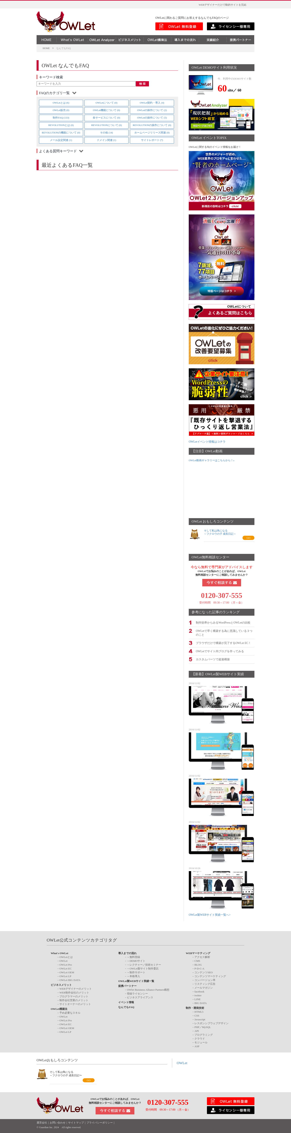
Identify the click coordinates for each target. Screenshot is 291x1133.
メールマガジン (203, 987)
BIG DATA (200, 1002)
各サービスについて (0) (106, 117)
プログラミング (203, 1034)
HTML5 (198, 1011)
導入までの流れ (127, 952)
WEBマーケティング (198, 952)
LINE (197, 998)
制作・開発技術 (195, 1007)
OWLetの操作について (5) (152, 117)
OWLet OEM (66, 971)
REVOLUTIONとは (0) (61, 125)
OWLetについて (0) (106, 102)
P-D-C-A (199, 968)
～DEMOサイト (136, 960)
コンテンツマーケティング (210, 975)
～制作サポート (136, 971)
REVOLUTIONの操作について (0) (152, 125)
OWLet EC (65, 968)
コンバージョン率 (204, 979)
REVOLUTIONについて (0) (106, 125)
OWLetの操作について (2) (152, 110)
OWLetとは (66, 956)
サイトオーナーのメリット (75, 1003)
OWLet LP (65, 975)
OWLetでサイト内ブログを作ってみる (220, 650)
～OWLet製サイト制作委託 (143, 968)
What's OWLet (59, 952)
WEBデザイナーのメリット (75, 988)
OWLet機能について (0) (106, 110)
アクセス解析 (202, 956)
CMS (197, 960)
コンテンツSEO (203, 971)
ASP (196, 1045)
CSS (196, 1014)
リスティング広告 (204, 983)
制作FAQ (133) (61, 117)
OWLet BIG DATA (69, 979)
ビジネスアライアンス (140, 997)
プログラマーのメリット (73, 996)
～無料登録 (133, 956)
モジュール (201, 1041)
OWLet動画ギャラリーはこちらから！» (211, 460)
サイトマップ (76, 1122)
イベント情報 (126, 1001)
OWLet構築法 (59, 1008)
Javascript (199, 1018)
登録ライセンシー (137, 993)
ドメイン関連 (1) (106, 140)
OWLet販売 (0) (61, 110)
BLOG (198, 964)
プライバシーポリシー (99, 1122)
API (196, 1030)
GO (248, 537)
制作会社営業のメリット (73, 999)
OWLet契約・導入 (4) (152, 102)
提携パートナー (127, 985)
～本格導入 (133, 975)
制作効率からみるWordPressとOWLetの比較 (223, 622)
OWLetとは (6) (61, 102)
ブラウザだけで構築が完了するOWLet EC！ (223, 642)
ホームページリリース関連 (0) (152, 132)
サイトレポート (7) (152, 140)
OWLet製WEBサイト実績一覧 (136, 980)
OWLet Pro (65, 964)
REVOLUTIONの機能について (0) (61, 132)
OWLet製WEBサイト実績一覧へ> (210, 914)
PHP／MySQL (202, 1026)
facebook (199, 991)
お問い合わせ (57, 1122)
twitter (197, 994)
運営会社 (42, 1122)
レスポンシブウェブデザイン (211, 1022)
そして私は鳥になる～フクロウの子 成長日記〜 (66, 1073)
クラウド (199, 1038)
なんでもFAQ (126, 1006)
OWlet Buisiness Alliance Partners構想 (148, 989)
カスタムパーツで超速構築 (213, 658)
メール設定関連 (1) (61, 140)
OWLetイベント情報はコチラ (207, 441)
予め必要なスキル (69, 1012)
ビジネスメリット (61, 984)
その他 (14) (106, 132)
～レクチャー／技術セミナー (144, 964)
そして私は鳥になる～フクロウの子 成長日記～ (220, 532)
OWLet (63, 960)
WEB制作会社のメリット (74, 992)
